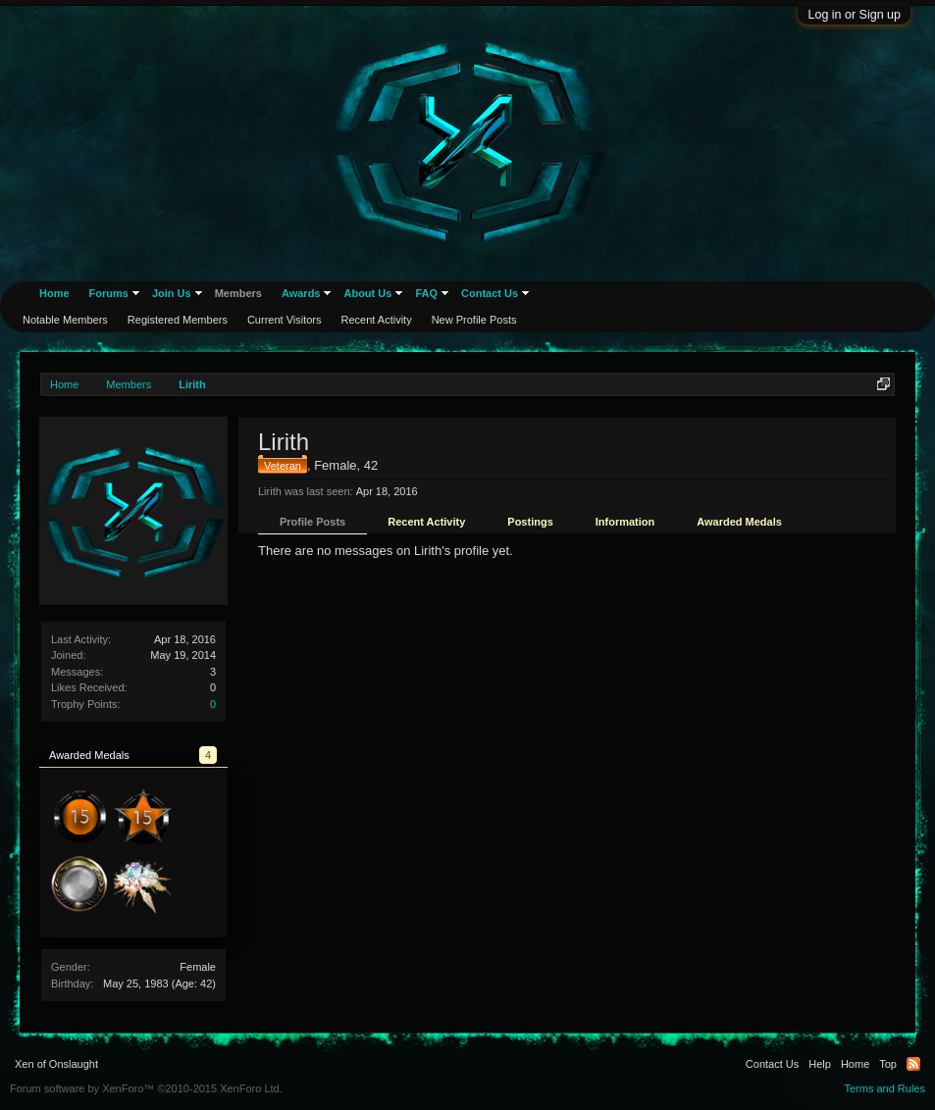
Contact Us (489, 293)
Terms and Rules (884, 1088)
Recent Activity (426, 522)
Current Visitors (284, 320)
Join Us (171, 293)
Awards (301, 293)
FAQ (426, 293)
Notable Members (65, 320)
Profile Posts (312, 522)
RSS (913, 1064)
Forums (109, 293)
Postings (529, 522)
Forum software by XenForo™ (146, 1088)
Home (54, 293)
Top (888, 1064)
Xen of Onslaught (56, 1064)
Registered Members (178, 320)
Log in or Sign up (854, 15)
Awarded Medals (739, 522)
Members (238, 293)
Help (819, 1064)
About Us (367, 293)
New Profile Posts (474, 320)
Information (625, 522)
